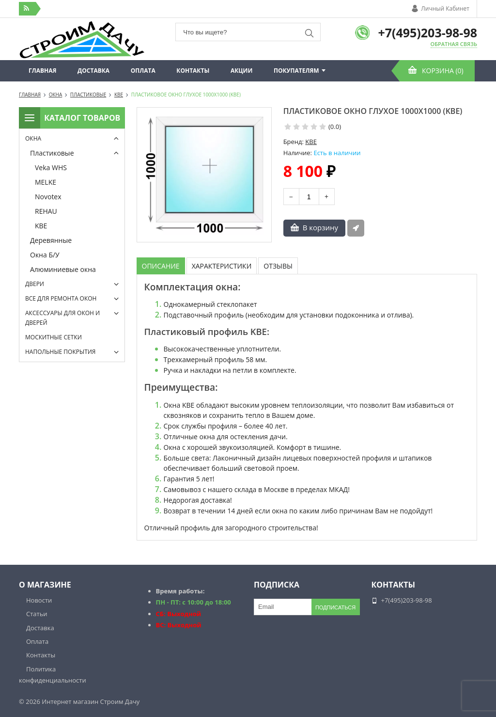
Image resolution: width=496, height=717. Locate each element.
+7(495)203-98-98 (427, 32)
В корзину (320, 227)
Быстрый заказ (355, 228)
